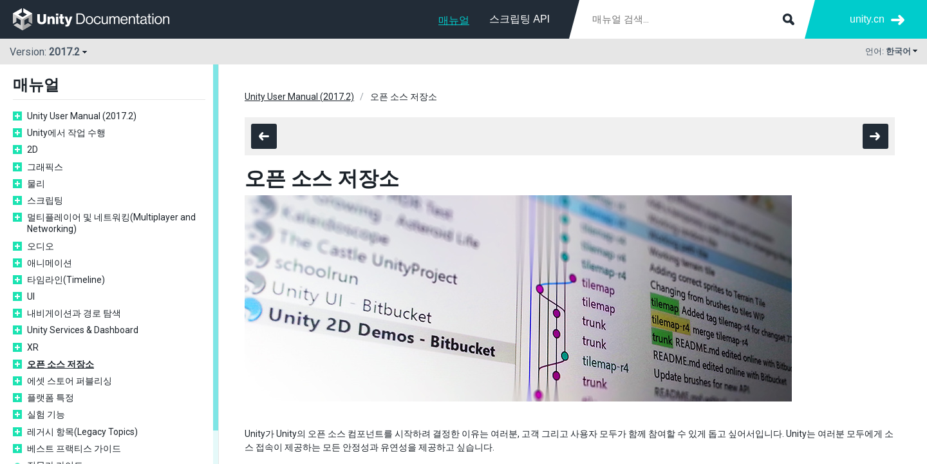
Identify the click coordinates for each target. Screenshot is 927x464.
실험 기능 (46, 414)
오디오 (40, 246)
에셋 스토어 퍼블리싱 (69, 381)
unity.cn (867, 19)
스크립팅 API (519, 19)
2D (32, 149)
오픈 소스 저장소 (60, 364)
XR (33, 347)
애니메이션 (49, 263)
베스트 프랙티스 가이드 (74, 448)
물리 (36, 184)
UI (31, 296)
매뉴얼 (453, 20)
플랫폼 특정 (50, 397)
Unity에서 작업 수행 (66, 133)
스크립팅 (45, 200)
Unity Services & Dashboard (82, 330)
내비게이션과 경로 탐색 (74, 313)
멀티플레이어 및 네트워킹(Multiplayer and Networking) (111, 223)
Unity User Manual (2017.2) (81, 116)
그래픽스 (45, 167)
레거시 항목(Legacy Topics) (82, 432)
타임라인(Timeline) (66, 280)
